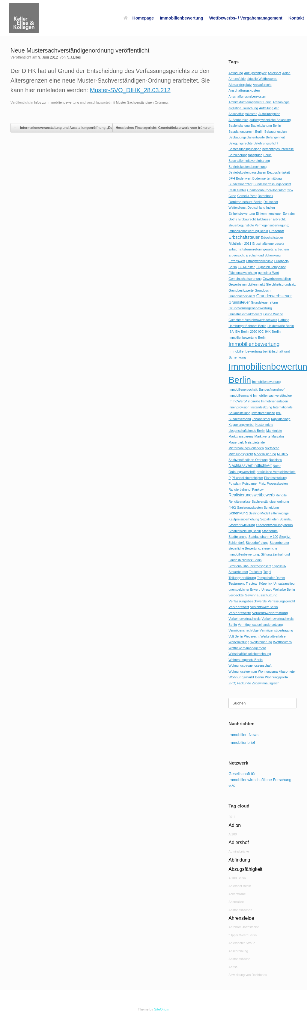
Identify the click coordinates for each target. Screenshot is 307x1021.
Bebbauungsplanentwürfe (246, 137)
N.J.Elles (74, 57)
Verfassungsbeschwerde (247, 601)
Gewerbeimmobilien (277, 278)
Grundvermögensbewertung (250, 308)
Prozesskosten (277, 483)
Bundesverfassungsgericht (272, 184)
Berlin (268, 155)
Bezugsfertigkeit (278, 172)
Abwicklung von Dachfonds (247, 975)
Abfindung (235, 73)
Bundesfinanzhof (240, 184)
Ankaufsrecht (262, 84)
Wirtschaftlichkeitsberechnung (249, 654)
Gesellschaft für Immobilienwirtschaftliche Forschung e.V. (259, 779)
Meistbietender (255, 442)
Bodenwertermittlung (267, 178)
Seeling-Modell (259, 513)
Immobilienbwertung (266, 381)
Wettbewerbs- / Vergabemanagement (245, 18)
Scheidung (271, 507)
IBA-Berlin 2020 (246, 331)
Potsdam (234, 483)
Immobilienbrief (241, 742)
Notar (277, 466)
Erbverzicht (236, 255)
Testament (236, 583)
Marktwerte (262, 436)
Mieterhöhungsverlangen (246, 448)
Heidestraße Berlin (280, 326)
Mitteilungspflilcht (240, 454)
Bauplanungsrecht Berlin (245, 131)
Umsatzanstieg (283, 583)
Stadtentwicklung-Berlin (274, 525)
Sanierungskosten (250, 507)
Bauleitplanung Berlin (266, 125)
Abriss (232, 967)
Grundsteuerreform (264, 302)
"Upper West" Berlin (242, 935)
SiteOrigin (161, 1009)
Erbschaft (276, 231)
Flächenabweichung (242, 272)
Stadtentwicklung (241, 525)
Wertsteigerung (261, 642)
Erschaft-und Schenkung (263, 255)
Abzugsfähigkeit (255, 73)
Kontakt (296, 18)
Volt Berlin (235, 636)
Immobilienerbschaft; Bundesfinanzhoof (256, 389)
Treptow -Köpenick (259, 583)
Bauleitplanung (239, 125)
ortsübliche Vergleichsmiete (276, 472)
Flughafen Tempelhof (270, 267)
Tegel (267, 572)
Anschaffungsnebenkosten (247, 96)
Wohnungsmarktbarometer (277, 671)
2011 (232, 817)
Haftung (283, 320)
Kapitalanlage (281, 419)
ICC (261, 331)
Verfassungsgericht (281, 601)
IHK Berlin (273, 331)
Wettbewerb (282, 642)
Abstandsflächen (240, 910)
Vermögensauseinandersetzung (260, 624)
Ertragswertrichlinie (259, 261)
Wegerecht (251, 636)
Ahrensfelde (237, 78)
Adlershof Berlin (239, 886)
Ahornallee (236, 902)
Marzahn (277, 436)
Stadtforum (270, 531)
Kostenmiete (264, 424)
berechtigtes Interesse (278, 149)
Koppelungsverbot (241, 424)
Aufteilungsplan (269, 114)
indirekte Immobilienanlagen (268, 401)
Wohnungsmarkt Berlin (246, 677)
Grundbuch (262, 290)
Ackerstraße (237, 894)
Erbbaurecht (247, 219)
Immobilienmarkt (240, 395)
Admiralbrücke (238, 851)
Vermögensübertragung (276, 630)
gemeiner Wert (268, 272)
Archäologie (281, 102)
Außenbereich (238, 120)
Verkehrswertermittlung (270, 613)
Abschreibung (238, 951)
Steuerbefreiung (257, 542)
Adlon (286, 73)
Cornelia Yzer (246, 196)
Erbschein (282, 249)
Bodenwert (243, 178)
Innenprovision (238, 407)
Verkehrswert (238, 607)
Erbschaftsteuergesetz (268, 243)
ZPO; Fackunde (239, 683)
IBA (231, 331)
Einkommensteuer (269, 213)
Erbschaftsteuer (244, 237)
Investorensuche (263, 413)
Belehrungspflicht (266, 143)
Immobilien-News (243, 734)
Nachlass (275, 460)
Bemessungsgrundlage (244, 149)
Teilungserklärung (242, 578)
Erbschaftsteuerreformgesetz (250, 249)
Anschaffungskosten (244, 90)
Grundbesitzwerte (241, 290)
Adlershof (274, 73)
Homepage (139, 18)
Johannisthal (261, 419)
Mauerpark (236, 442)
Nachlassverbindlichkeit (250, 465)
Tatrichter (255, 572)
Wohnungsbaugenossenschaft (249, 665)
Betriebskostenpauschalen (247, 172)
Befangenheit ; (276, 137)
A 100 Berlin (237, 878)
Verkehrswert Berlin (264, 607)
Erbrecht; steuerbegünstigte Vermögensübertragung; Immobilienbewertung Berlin (258, 225)
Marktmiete (274, 430)
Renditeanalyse (239, 501)
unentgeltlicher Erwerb (244, 589)
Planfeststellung (275, 478)
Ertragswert (236, 261)
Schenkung (238, 513)
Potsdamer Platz (254, 483)
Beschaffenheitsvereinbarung (249, 160)
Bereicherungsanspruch (245, 155)
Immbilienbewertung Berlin (247, 337)
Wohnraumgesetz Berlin (245, 660)
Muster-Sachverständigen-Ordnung (142, 102)
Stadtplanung (237, 536)
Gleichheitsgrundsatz (281, 284)
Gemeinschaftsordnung (244, 278)
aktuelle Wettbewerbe (262, 78)
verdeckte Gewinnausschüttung (252, 595)
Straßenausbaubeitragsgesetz (249, 566)
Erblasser (264, 219)
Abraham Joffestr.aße (243, 927)
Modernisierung (265, 454)
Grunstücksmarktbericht (245, 314)
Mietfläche (272, 448)
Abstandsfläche (239, 959)
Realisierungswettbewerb (251, 495)
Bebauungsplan (275, 131)
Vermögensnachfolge (243, 630)
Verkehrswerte (239, 613)
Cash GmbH (237, 190)
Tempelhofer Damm (271, 578)
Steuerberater (279, 542)
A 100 (232, 834)
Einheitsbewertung (241, 213)
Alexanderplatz (240, 84)
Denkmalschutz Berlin (245, 202)
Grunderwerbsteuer (274, 296)
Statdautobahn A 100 (263, 536)
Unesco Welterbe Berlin (278, 589)
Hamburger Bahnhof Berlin (247, 326)
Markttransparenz (240, 436)
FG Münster (246, 267)
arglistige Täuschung (243, 108)
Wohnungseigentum (242, 671)
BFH (231, 178)
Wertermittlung (238, 642)
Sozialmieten (269, 519)
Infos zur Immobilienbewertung (56, 102)
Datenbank (265, 196)
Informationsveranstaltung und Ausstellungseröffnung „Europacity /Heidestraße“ (81, 127)
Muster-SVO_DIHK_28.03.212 (130, 90)
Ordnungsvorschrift (241, 472)
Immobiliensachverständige (272, 395)
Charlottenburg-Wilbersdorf (266, 190)
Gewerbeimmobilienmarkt (246, 284)
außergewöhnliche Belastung (270, 120)
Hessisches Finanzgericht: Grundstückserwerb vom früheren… (168, 127)
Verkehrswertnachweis (244, 618)
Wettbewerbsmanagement (247, 648)
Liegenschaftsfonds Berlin (246, 430)
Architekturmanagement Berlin (249, 102)
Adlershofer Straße (241, 943)
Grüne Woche (273, 314)
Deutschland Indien (261, 207)
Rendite (281, 495)
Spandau (285, 519)
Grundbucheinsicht (241, 296)
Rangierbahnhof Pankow (246, 489)
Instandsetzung (261, 407)
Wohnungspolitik (276, 677)
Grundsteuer (239, 302)
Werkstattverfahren (274, 636)
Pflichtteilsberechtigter (247, 478)
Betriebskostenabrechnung (247, 166)
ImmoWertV (237, 401)
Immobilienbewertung (181, 18)
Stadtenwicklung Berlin (244, 531)
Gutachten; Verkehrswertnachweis (252, 320)
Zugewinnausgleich (265, 683)
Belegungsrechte (240, 143)
